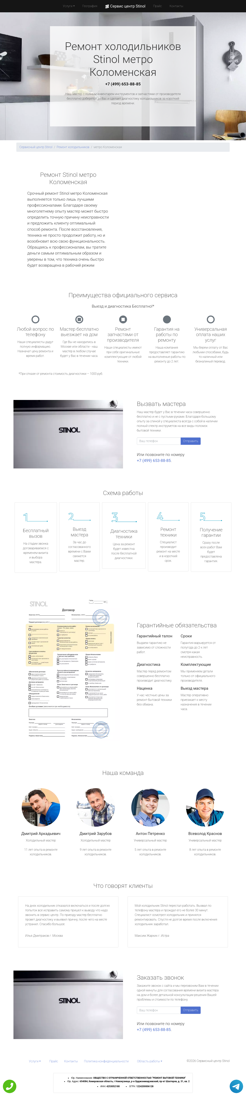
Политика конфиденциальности (106, 1061)
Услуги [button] (67, 6)
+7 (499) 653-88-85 (123, 84)
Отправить (190, 441)
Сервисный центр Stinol (35, 147)
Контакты (176, 6)
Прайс (157, 6)
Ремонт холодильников (73, 147)
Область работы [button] (148, 1061)
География (89, 6)
